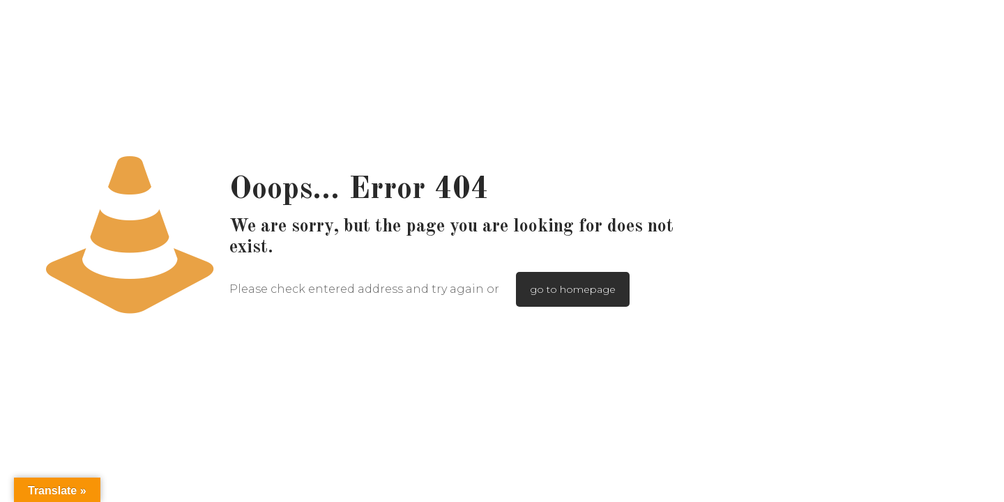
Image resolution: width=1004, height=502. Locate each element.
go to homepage (573, 289)
